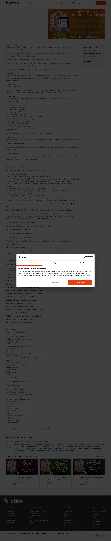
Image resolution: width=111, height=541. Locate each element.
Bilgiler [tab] (55, 263)
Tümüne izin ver (80, 282)
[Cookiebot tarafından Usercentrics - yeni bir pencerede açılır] (85, 257)
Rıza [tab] (29, 263)
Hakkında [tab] (81, 263)
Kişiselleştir (55, 282)
